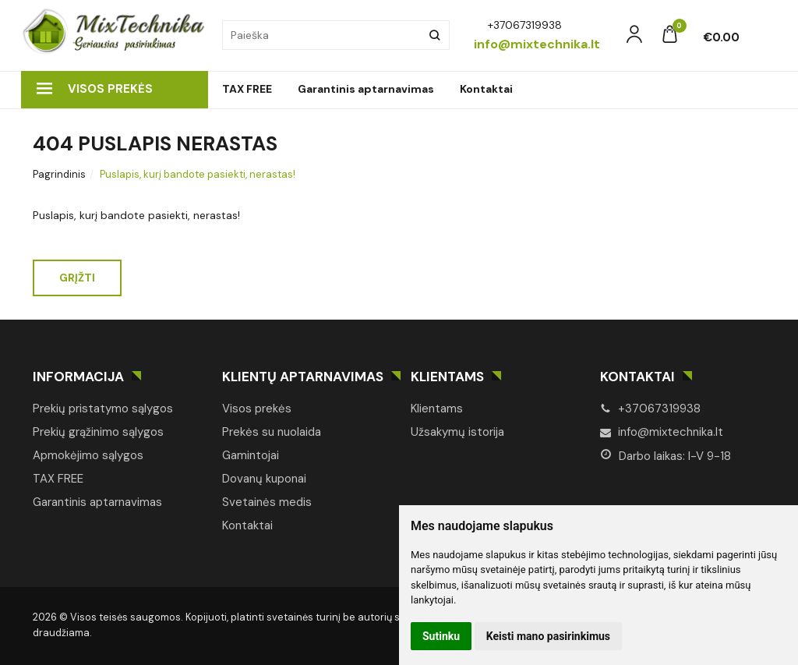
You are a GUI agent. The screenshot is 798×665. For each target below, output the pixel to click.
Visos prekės (95, 89)
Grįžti (77, 278)
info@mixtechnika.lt (661, 432)
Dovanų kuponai (264, 478)
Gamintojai (250, 455)
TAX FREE (247, 89)
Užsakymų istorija (457, 432)
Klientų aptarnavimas (302, 376)
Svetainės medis (267, 502)
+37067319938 (650, 408)
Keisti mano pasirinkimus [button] (548, 636)
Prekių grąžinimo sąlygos (98, 432)
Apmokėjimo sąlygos (88, 455)
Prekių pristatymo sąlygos (103, 408)
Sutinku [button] (441, 636)
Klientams (447, 376)
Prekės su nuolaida (271, 432)
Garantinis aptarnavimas (366, 89)
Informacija (78, 376)
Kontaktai (486, 89)
